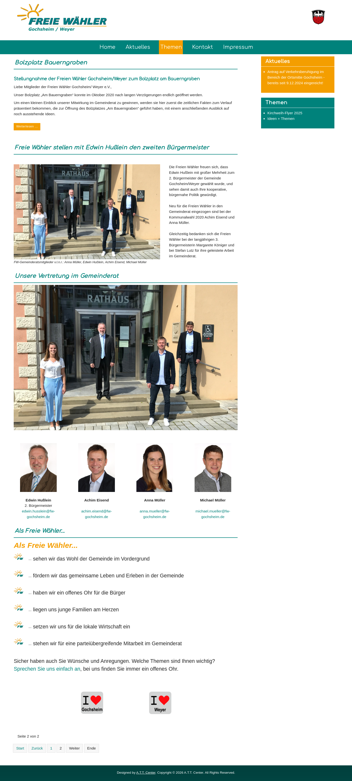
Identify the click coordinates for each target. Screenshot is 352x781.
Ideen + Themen (281, 118)
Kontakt (202, 47)
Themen (171, 47)
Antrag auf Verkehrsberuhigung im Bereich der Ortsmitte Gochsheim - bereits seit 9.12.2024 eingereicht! (296, 77)
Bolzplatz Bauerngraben (51, 63)
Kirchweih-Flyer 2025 (284, 113)
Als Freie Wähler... (40, 531)
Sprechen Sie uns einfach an (47, 669)
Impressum (238, 47)
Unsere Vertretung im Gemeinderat (66, 276)
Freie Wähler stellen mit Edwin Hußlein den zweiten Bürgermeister (112, 148)
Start (20, 748)
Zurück (37, 748)
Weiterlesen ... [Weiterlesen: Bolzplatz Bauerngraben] (27, 126)
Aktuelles (138, 47)
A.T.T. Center (145, 772)
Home (107, 47)
